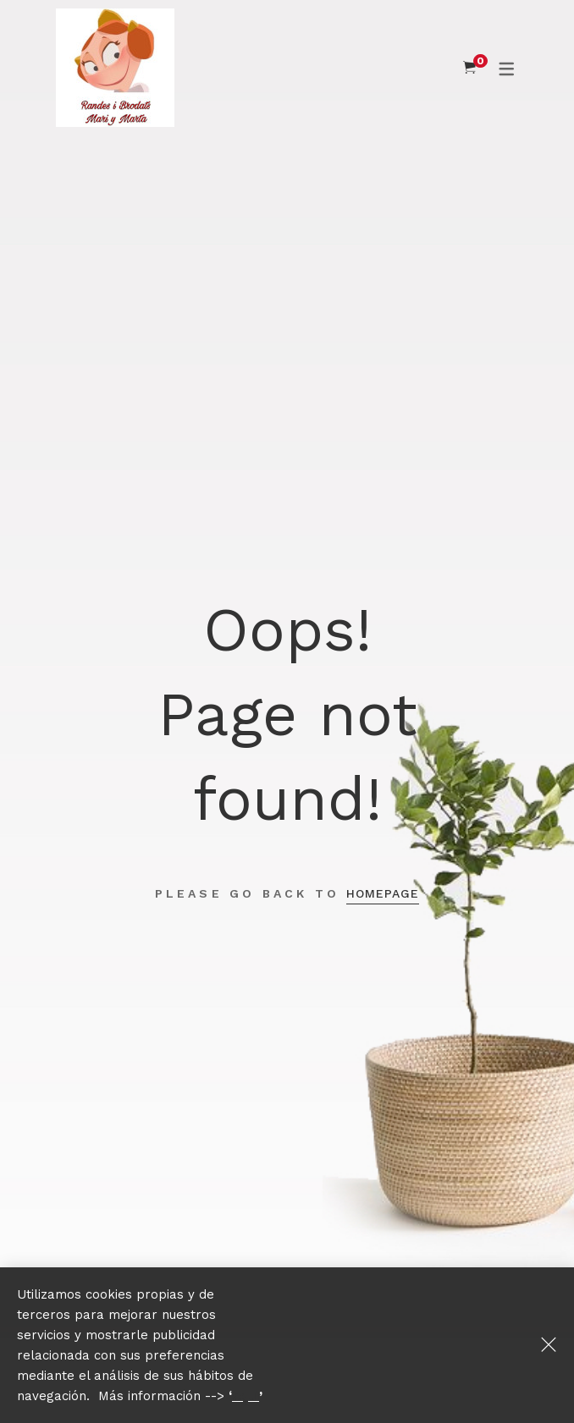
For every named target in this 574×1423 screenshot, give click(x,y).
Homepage (382, 893)
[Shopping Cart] (469, 67)
